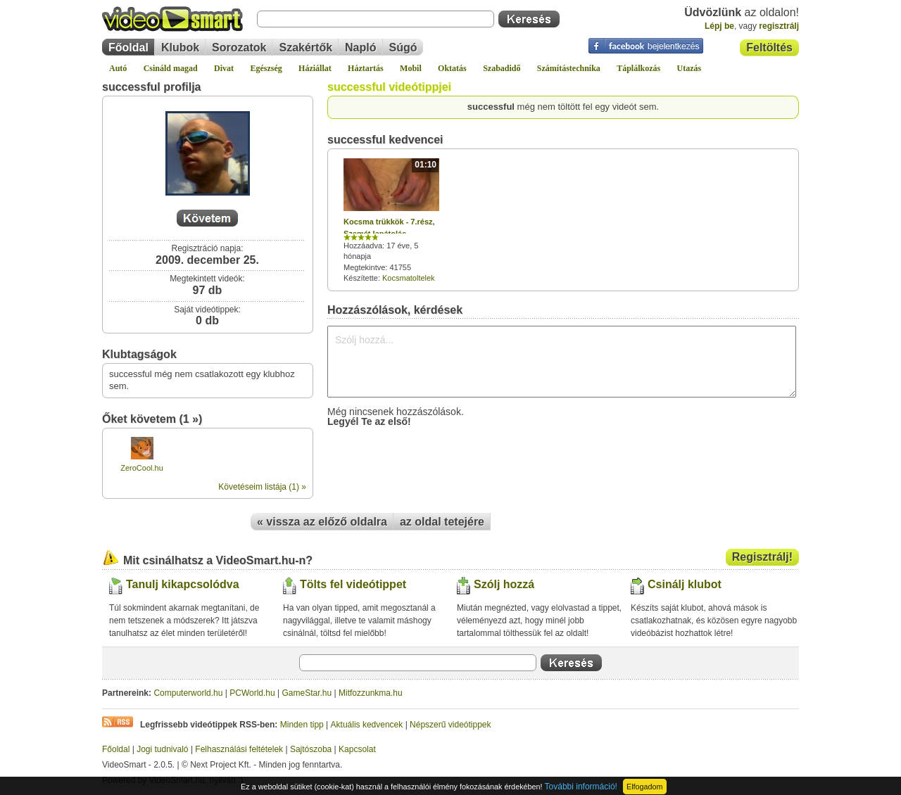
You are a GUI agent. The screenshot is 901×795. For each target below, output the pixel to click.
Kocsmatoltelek (408, 278)
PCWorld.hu (252, 693)
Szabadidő (501, 68)
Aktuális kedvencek (367, 725)
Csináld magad (171, 68)
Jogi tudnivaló (162, 749)
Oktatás (452, 68)
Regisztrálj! (762, 557)
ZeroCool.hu (141, 468)
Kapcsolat (357, 749)
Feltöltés (769, 47)
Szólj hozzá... (561, 362)
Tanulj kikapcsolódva (182, 584)
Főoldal (128, 47)
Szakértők (305, 47)
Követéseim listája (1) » (262, 487)
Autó (118, 68)
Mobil (411, 68)
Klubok (180, 47)
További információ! (581, 786)
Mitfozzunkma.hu (371, 693)
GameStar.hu (307, 693)
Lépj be (719, 26)
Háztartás (366, 68)
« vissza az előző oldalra (322, 522)
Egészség (266, 68)
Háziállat (315, 68)
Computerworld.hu (187, 693)
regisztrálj (779, 26)
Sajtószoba (311, 749)
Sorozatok (239, 47)
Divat (224, 68)
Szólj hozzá (504, 584)
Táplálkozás (638, 68)
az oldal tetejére (442, 522)
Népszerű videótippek (450, 725)
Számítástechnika (568, 68)
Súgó (403, 47)
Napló (360, 47)
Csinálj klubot (685, 584)
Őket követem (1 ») (152, 419)
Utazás (689, 68)
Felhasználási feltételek (239, 749)
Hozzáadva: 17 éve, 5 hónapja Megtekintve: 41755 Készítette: (391, 220)
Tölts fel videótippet (353, 584)
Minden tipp (302, 725)
